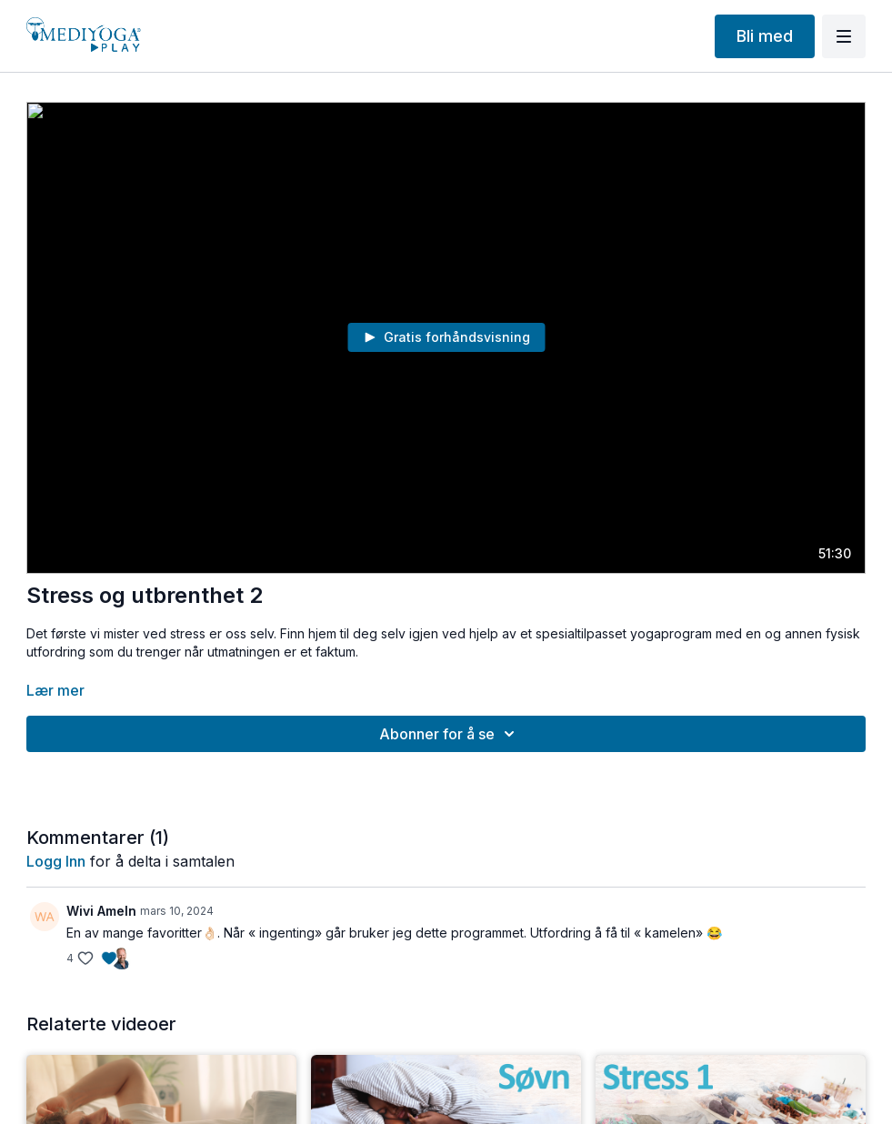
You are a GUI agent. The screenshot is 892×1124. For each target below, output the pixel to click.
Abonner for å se (449, 734)
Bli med (765, 35)
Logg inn (55, 861)
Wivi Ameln (101, 910)
